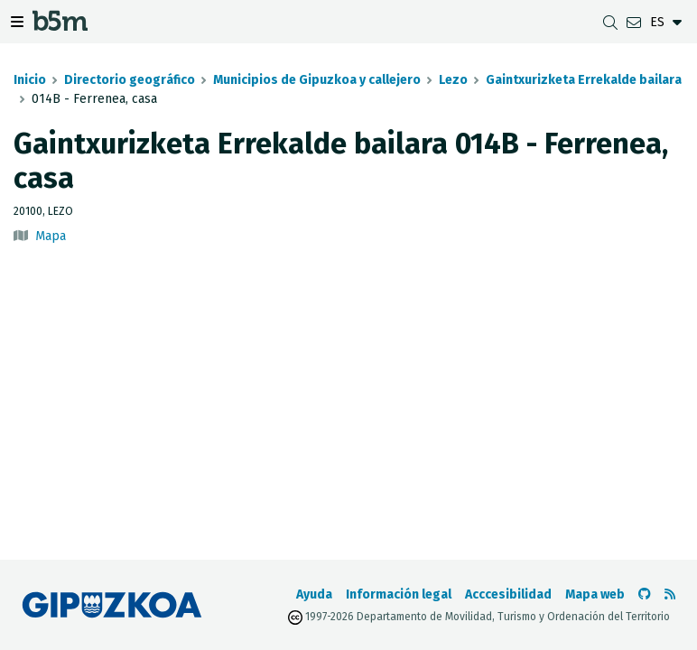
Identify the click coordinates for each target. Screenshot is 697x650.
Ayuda (314, 594)
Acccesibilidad (508, 594)
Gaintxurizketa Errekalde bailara (584, 80)
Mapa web (595, 594)
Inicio (30, 80)
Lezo (453, 80)
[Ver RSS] (669, 594)
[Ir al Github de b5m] (644, 594)
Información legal (398, 594)
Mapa (50, 236)
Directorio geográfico (129, 80)
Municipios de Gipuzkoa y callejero (317, 80)
